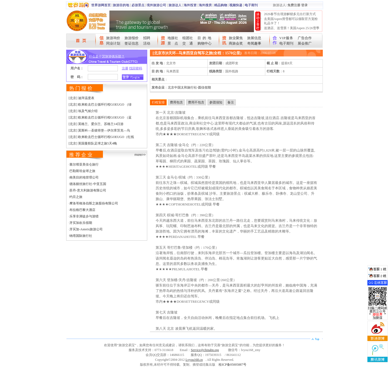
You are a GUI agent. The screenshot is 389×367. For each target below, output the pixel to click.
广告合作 (305, 38)
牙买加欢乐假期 (80, 223)
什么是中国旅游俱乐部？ (107, 56)
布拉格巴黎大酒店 (82, 210)
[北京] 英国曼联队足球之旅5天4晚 (93, 143)
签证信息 (132, 43)
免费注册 (293, 5)
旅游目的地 (121, 5)
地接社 (172, 38)
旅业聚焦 (236, 38)
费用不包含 (196, 102)
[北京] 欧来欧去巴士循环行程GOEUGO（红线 (101, 137)
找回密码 (135, 68)
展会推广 (305, 43)
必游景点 (138, 5)
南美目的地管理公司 (84, 177)
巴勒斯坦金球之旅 (82, 171)
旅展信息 (254, 38)
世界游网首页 (101, 5)
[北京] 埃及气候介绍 (83, 111)
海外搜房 (205, 5)
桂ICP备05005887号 (232, 364)
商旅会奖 (236, 43)
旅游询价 (113, 38)
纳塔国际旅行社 (80, 236)
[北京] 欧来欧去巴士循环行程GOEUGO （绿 (100, 104)
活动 (146, 43)
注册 (125, 68)
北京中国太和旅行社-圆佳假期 (189, 87)
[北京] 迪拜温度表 (81, 98)
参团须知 (215, 102)
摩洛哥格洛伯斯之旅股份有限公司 (93, 203)
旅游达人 (175, 5)
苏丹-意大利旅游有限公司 (87, 190)
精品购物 (220, 5)
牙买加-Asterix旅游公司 (86, 229)
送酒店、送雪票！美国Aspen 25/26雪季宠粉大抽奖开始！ (291, 30)
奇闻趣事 (254, 43)
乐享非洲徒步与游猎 (84, 216)
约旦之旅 (75, 197)
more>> (140, 155)
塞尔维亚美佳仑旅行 (84, 164)
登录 (304, 5)
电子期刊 (251, 5)
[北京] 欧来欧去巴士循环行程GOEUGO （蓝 (100, 117)
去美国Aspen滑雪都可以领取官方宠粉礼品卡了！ (291, 21)
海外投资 (190, 5)
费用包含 (176, 102)
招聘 (146, 38)
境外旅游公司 (156, 5)
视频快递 (235, 5)
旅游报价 (132, 38)
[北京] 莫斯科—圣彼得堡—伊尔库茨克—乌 (99, 130)
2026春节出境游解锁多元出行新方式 (290, 14)
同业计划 (113, 43)
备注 (230, 102)
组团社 (187, 38)
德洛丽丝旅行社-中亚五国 (87, 184)
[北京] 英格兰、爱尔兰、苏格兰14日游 (96, 124)
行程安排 (158, 102)
